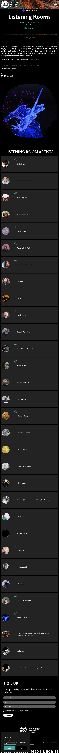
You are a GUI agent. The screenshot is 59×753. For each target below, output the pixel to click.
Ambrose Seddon (23, 567)
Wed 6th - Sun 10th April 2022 (29, 22)
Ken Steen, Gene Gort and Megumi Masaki (32, 668)
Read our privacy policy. (10, 744)
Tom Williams (22, 365)
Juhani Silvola (22, 483)
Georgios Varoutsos (24, 332)
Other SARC (29, 28)
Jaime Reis (21, 584)
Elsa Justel (21, 550)
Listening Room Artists (29, 37)
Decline (22, 748)
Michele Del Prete (23, 382)
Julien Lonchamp (23, 416)
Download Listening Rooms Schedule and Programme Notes (23, 59)
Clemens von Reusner (25, 466)
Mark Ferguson (22, 197)
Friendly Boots (22, 231)
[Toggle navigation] (55, 4)
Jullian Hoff (21, 298)
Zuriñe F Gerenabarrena (26, 264)
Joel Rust (20, 281)
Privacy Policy (25, 710)
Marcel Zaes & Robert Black (27, 348)
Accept (9, 748)
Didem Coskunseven (25, 600)
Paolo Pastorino (22, 533)
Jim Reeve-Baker (23, 399)
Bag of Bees (32, 743)
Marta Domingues (24, 214)
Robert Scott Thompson (26, 181)
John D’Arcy (21, 516)
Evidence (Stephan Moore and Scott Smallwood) (34, 500)
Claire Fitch (21, 164)
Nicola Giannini (22, 315)
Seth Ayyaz (21, 651)
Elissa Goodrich (22, 617)
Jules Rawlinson (23, 449)
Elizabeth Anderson (24, 432)
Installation (29, 10)
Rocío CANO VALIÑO (25, 248)
